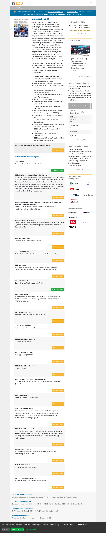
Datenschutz (54, 497)
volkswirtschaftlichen (55, 12)
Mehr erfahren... (32, 529)
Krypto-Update (61, 14)
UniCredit (55, 511)
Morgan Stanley (45, 511)
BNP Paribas (16, 511)
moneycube (31, 518)
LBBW (37, 511)
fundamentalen (72, 12)
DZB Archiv (65, 504)
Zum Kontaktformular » (85, 34)
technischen (30, 14)
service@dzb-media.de (81, 30)
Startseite (15, 504)
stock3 (49, 518)
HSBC (31, 511)
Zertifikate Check (76, 504)
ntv (38, 518)
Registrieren (23, 8)
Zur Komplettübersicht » (84, 140)
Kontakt (74, 497)
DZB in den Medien (36, 504)
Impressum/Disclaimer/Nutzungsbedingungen (27, 497)
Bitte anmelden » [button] (58, 150)
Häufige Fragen (65, 497)
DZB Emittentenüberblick (52, 504)
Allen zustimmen (18, 529)
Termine (46, 497)
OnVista (42, 518)
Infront (24, 518)
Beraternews (24, 504)
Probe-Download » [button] (57, 170)
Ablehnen (5, 529)
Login (16, 8)
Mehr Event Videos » (85, 76)
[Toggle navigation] (91, 3)
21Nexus (25, 511)
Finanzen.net (16, 518)
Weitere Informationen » (84, 170)
